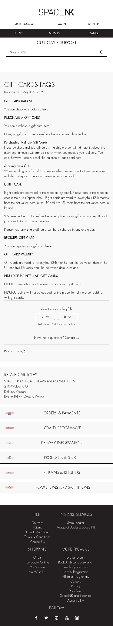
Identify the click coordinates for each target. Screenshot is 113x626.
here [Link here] (79, 157)
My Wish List (37, 572)
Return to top (14, 351)
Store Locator (24, 24)
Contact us (72, 337)
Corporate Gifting (37, 562)
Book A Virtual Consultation (75, 562)
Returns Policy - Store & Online (24, 397)
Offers (37, 557)
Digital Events (76, 557)
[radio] (45, 317)
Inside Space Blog (76, 567)
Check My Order (37, 532)
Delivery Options (15, 391)
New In (54, 33)
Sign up (93, 24)
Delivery (37, 522)
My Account (37, 567)
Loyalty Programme (75, 572)
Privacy (75, 586)
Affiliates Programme (75, 576)
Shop (17, 33)
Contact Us (37, 542)
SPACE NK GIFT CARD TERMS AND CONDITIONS (39, 381)
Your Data (75, 591)
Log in (61, 24)
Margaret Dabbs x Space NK (76, 527)
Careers (75, 581)
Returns (37, 527)
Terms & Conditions (37, 537)
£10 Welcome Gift (17, 386)
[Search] (56, 52)
